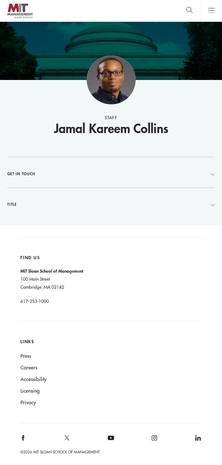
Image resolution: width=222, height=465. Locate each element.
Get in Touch (111, 174)
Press (25, 356)
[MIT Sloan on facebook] (23, 440)
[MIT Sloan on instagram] (154, 440)
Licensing (30, 391)
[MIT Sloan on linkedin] (197, 440)
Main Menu (211, 10)
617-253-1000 (34, 301)
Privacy (28, 402)
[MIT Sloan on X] (66, 440)
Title (111, 204)
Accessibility (33, 379)
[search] (189, 10)
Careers (28, 367)
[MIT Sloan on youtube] (109, 441)
